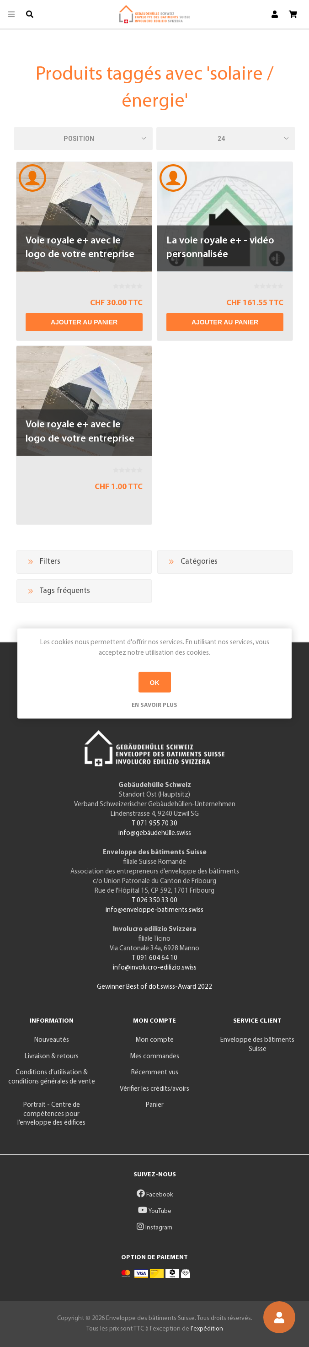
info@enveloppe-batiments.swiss (154, 910)
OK (155, 682)
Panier (155, 1105)
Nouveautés (51, 1040)
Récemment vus (154, 1072)
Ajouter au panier (84, 322)
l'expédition (207, 1328)
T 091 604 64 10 (154, 958)
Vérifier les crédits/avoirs (154, 1089)
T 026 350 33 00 (154, 900)
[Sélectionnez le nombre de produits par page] (225, 138)
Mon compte (155, 1040)
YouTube (154, 1211)
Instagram (154, 1227)
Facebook (155, 1194)
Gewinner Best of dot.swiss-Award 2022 (154, 987)
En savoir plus (154, 705)
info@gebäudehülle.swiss (154, 833)
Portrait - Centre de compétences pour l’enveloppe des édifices (51, 1114)
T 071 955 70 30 (154, 823)
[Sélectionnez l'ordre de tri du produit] (83, 138)
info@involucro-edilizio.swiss (155, 967)
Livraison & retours (52, 1056)
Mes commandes (154, 1056)
